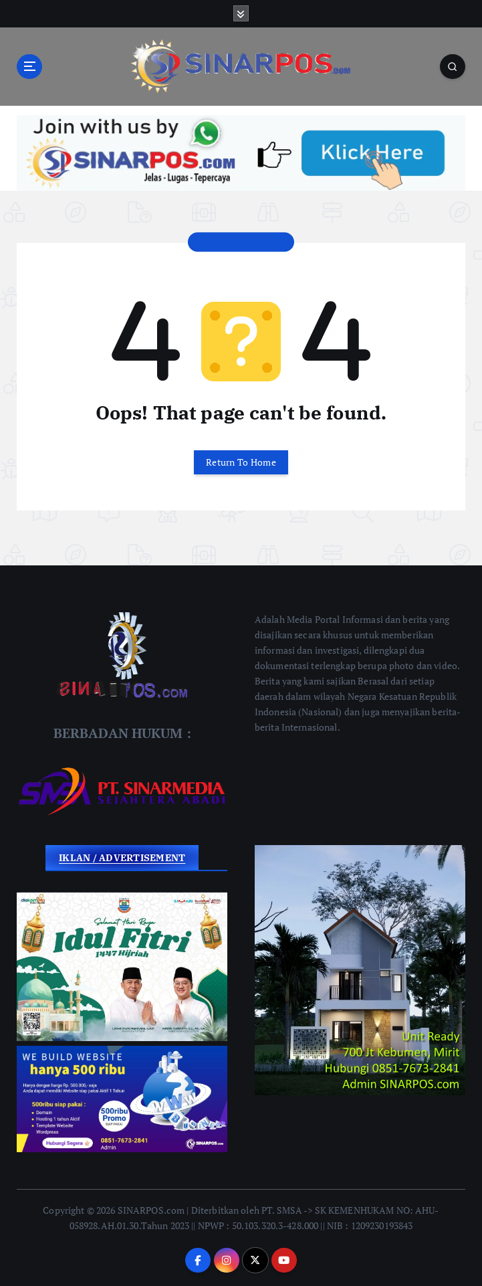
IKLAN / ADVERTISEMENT (122, 857)
